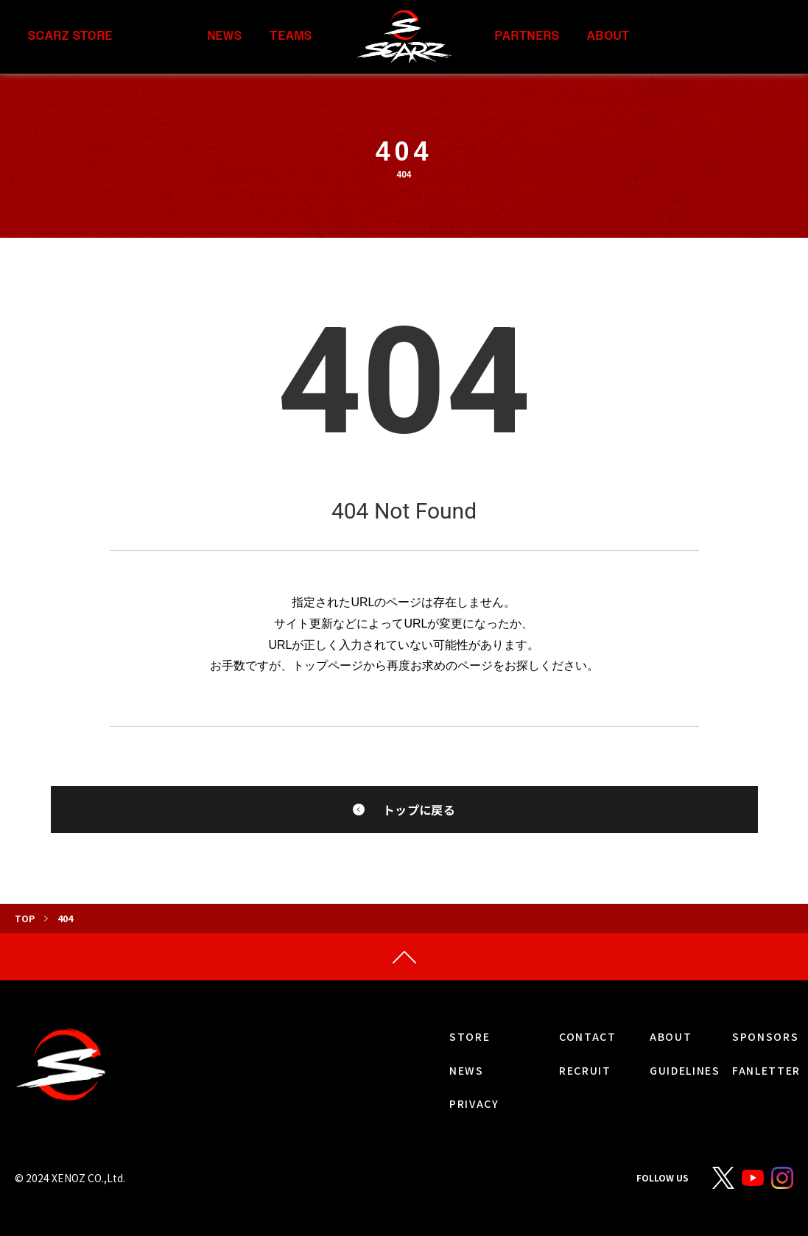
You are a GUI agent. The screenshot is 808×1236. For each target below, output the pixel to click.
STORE (469, 1036)
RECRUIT (585, 1070)
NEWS (225, 36)
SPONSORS (765, 1036)
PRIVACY (474, 1103)
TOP (25, 918)
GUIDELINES (685, 1070)
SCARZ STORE (70, 36)
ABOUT (608, 36)
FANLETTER (766, 1070)
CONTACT (587, 1036)
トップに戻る (419, 809)
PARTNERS (527, 36)
